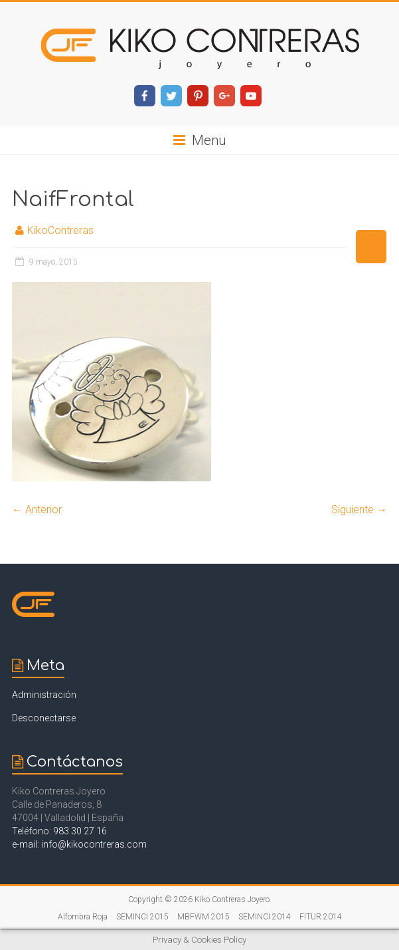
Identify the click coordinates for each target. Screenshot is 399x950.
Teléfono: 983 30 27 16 (59, 831)
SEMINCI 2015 (142, 916)
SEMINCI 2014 (264, 916)
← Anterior (37, 509)
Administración (44, 694)
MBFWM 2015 (203, 916)
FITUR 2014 (320, 916)
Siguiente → (359, 509)
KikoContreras (60, 230)
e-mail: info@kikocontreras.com (79, 844)
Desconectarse (44, 718)
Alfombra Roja (83, 916)
